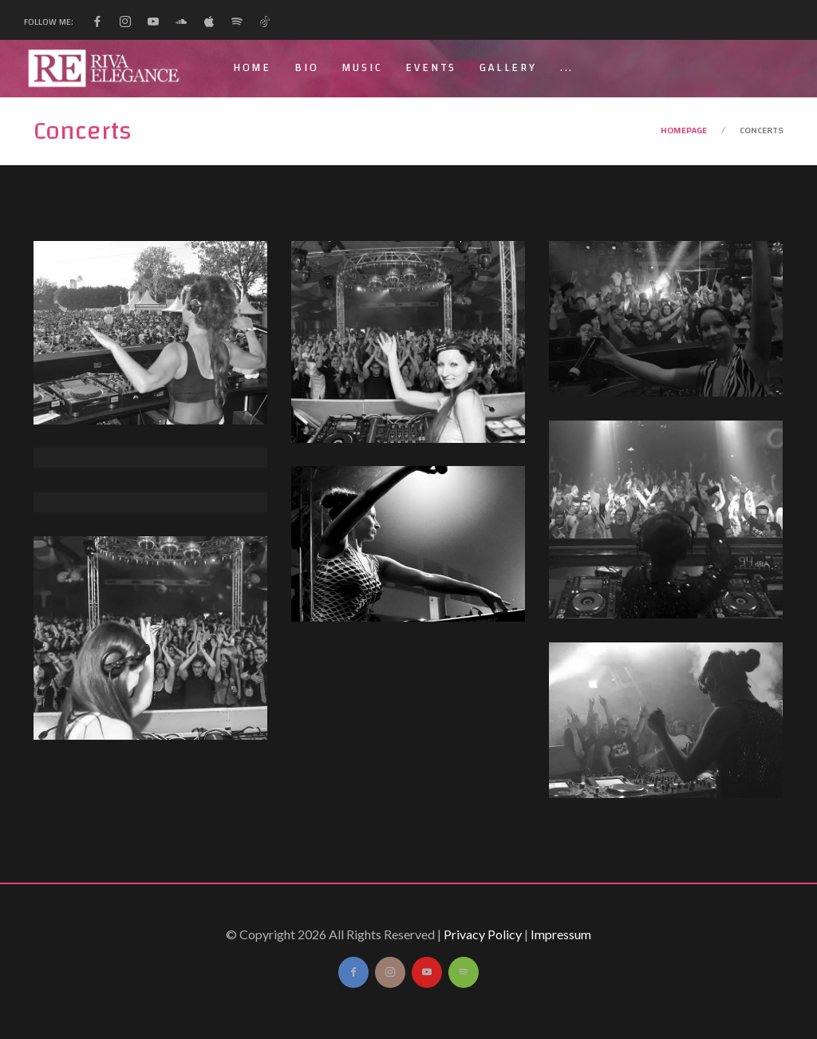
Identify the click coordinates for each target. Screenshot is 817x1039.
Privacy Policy (483, 934)
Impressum (561, 934)
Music (361, 67)
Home (252, 67)
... (567, 67)
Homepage (684, 130)
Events (430, 67)
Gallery (508, 67)
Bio (306, 67)
